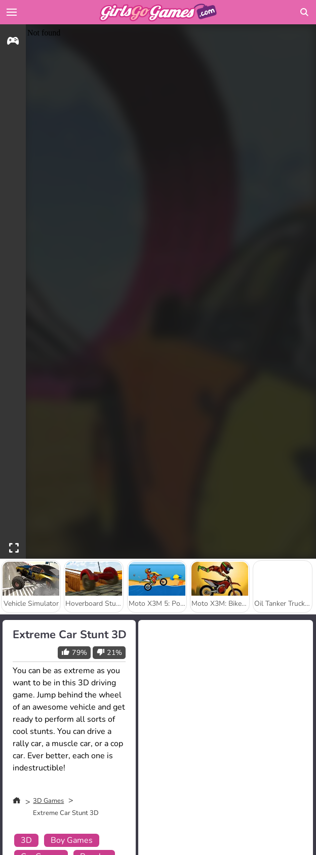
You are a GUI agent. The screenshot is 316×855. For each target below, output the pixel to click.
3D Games (48, 800)
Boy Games (72, 840)
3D (26, 840)
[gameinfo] (13, 42)
